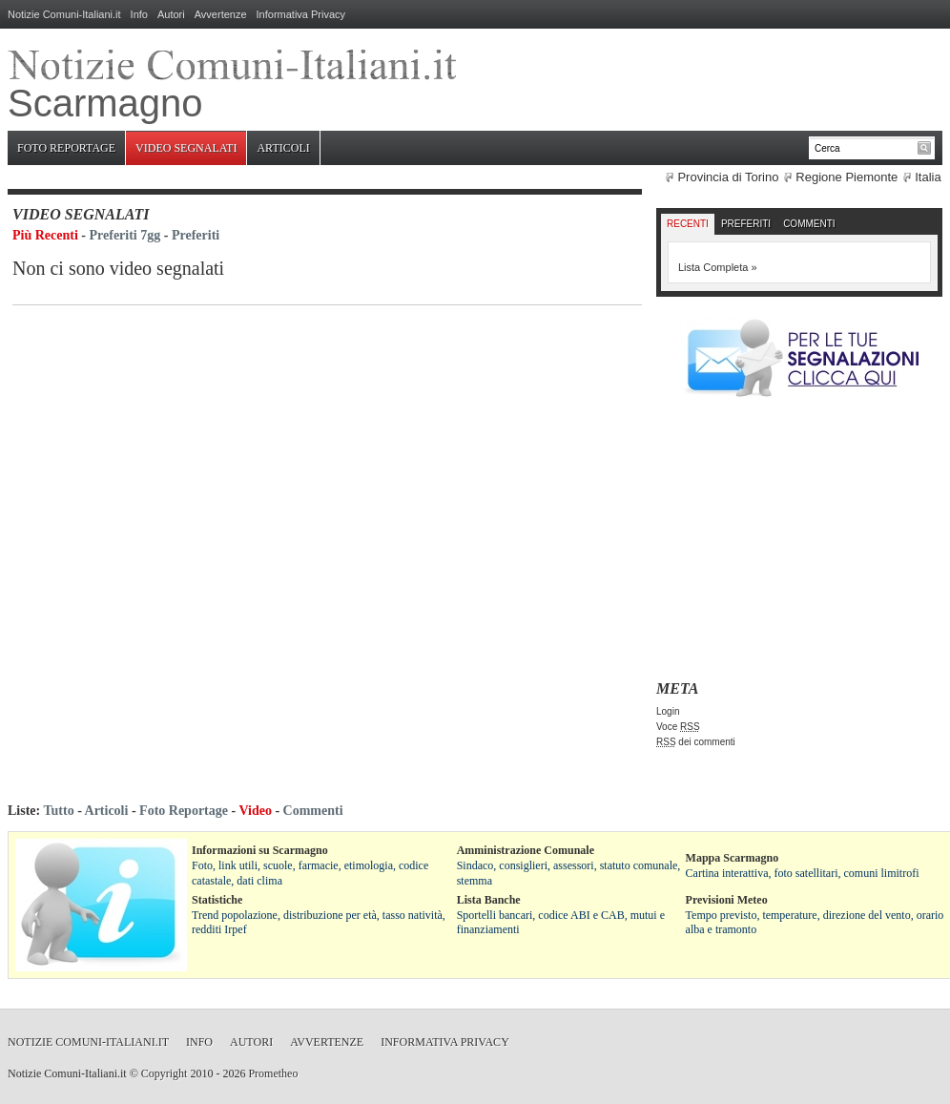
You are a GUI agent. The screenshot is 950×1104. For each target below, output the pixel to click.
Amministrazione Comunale (525, 850)
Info (139, 14)
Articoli (283, 148)
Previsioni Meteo (727, 899)
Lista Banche (489, 899)
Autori (171, 14)
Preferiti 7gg (125, 235)
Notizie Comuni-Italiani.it (64, 14)
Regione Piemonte (846, 177)
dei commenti (695, 742)
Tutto (58, 810)
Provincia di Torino (727, 177)
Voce (678, 726)
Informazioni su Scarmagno (260, 850)
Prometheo (273, 1073)
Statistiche (217, 899)
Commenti (809, 224)
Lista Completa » (717, 267)
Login (667, 711)
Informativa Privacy (301, 14)
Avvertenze (221, 14)
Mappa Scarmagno (732, 857)
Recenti (688, 224)
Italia (927, 177)
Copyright (164, 1073)
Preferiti (195, 235)
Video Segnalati (186, 148)
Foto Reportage (66, 148)
